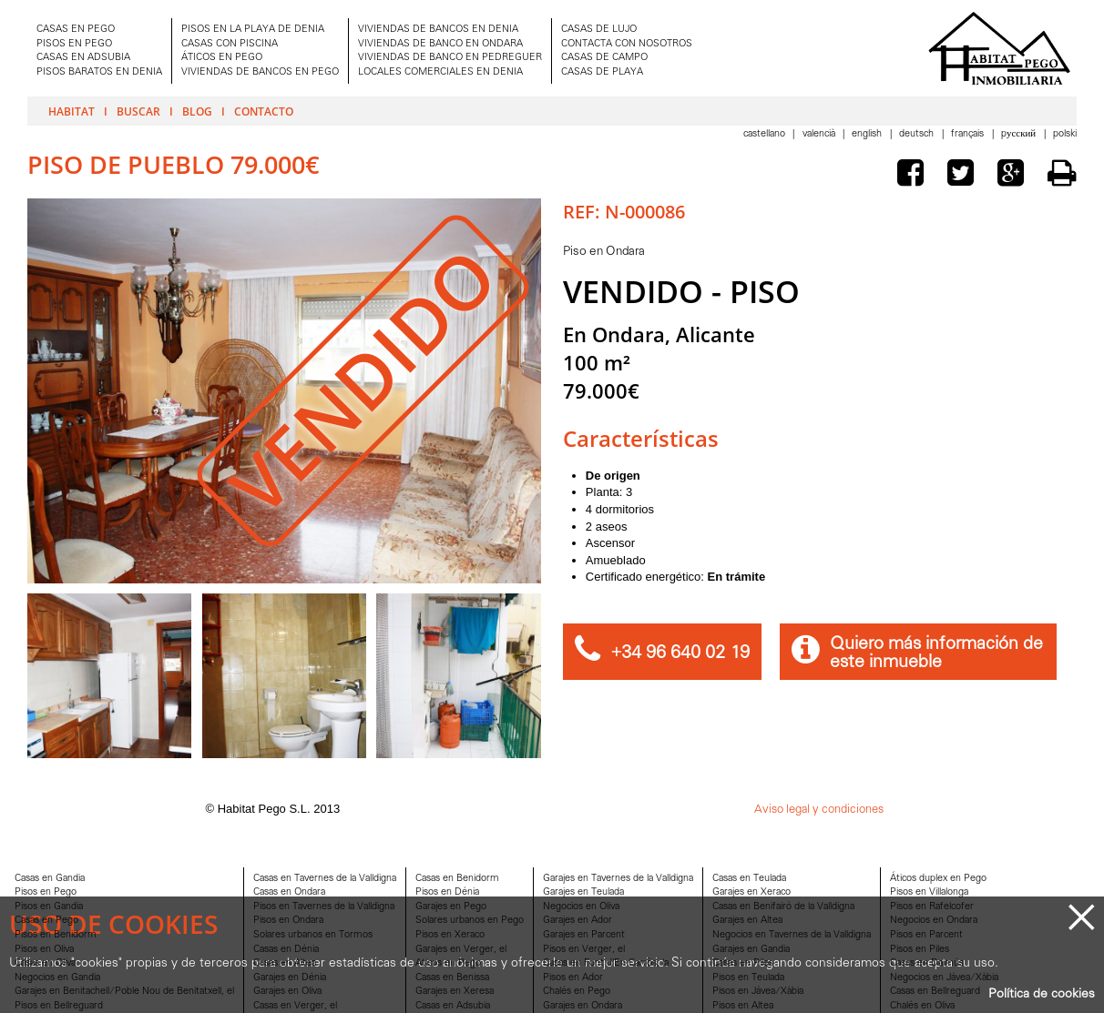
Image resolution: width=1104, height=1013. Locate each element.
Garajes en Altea (747, 921)
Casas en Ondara (289, 892)
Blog (197, 111)
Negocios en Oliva (581, 907)
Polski (1065, 134)
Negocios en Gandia (57, 978)
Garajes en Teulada (583, 892)
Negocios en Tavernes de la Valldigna (791, 935)
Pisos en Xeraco (450, 935)
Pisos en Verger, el (584, 950)
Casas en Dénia (286, 950)
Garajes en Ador (577, 921)
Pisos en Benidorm (56, 935)
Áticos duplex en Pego (938, 879)
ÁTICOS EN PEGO (221, 58)
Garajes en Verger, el (460, 950)
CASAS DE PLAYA (602, 72)
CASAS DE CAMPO (604, 58)
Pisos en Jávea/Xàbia (757, 992)
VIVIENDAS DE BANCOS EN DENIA (438, 29)
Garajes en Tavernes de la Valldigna (618, 879)
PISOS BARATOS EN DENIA (99, 72)
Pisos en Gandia (49, 907)
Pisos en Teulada (748, 978)
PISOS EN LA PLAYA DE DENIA (252, 29)
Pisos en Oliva (44, 950)
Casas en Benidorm (457, 879)
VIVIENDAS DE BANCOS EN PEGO (260, 72)
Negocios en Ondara (933, 921)
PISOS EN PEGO (74, 44)
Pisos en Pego (46, 892)
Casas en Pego (46, 921)
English (868, 134)
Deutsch (917, 134)
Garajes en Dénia (289, 978)
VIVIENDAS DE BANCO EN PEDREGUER (450, 58)
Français (968, 134)
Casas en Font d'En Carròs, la (606, 963)
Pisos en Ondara (288, 921)
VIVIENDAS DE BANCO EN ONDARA (440, 44)
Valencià (820, 134)
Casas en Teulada (749, 879)
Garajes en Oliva (287, 992)
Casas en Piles (742, 963)
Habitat (71, 111)
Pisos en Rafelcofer (932, 907)
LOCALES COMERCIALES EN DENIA (440, 72)
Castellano (765, 134)
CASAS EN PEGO (75, 29)
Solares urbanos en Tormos (313, 935)
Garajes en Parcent (584, 935)
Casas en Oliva (45, 963)
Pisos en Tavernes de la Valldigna (323, 907)
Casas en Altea (284, 963)
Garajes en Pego (450, 907)
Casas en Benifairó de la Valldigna (783, 907)
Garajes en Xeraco (751, 892)
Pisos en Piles (919, 950)
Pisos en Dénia (447, 892)
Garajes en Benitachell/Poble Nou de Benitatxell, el (124, 992)
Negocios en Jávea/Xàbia (944, 978)
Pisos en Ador (573, 978)
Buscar (138, 111)
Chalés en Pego (576, 992)
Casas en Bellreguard (935, 992)
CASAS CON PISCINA (229, 44)
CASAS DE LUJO (599, 29)
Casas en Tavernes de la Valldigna (324, 879)
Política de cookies (1041, 994)
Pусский (1019, 134)
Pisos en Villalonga (929, 892)
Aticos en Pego (448, 963)
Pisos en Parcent (926, 935)
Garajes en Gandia (751, 950)
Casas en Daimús (927, 963)
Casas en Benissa (452, 978)
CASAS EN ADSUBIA (83, 58)
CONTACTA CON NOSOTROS (626, 44)
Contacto (263, 111)
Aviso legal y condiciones (819, 809)
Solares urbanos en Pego (469, 921)
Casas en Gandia (50, 879)
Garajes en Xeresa (454, 992)
